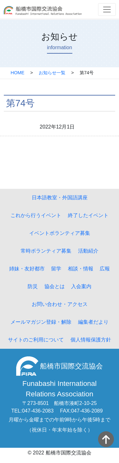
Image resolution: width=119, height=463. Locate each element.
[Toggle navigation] (107, 9)
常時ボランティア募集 (46, 251)
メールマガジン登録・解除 (40, 322)
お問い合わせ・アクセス (60, 304)
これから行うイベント (35, 215)
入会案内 (81, 286)
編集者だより (93, 322)
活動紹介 (88, 251)
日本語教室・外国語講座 (60, 197)
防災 (33, 286)
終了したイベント (88, 215)
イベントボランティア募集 (59, 233)
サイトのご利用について (36, 339)
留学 (56, 268)
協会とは (54, 286)
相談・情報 (80, 268)
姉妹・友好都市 (27, 268)
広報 (105, 268)
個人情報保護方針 (90, 339)
